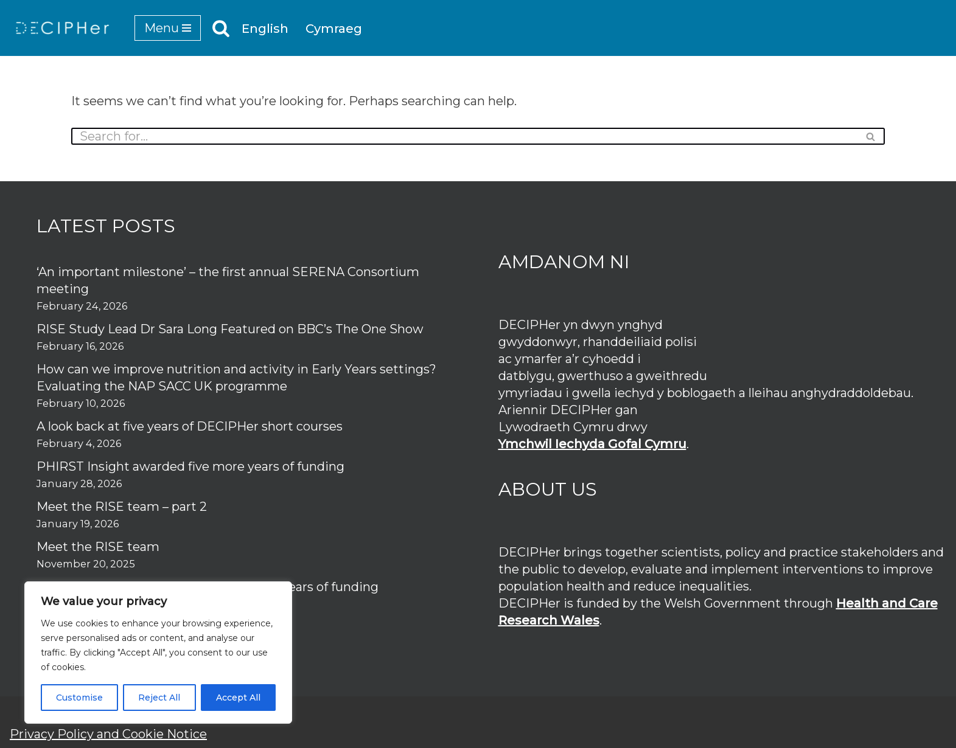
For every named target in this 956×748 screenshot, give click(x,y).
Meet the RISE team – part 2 (122, 506)
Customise (79, 697)
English (265, 28)
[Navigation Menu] (167, 28)
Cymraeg (333, 28)
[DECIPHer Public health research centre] (62, 28)
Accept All (238, 697)
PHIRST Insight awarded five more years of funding (190, 466)
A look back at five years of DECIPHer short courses (190, 426)
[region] (158, 652)
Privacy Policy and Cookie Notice (108, 734)
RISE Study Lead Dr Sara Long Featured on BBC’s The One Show (230, 329)
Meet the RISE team (98, 546)
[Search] (221, 28)
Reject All (159, 697)
